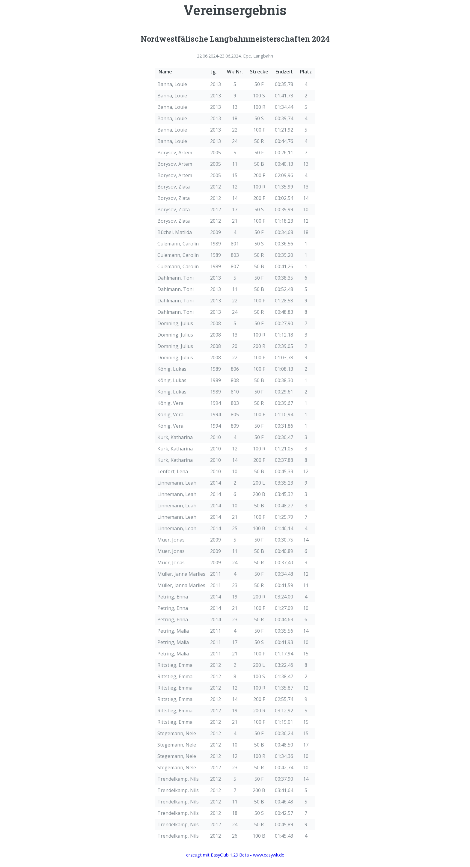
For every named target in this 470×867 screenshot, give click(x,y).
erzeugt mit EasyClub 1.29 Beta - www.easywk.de (235, 855)
